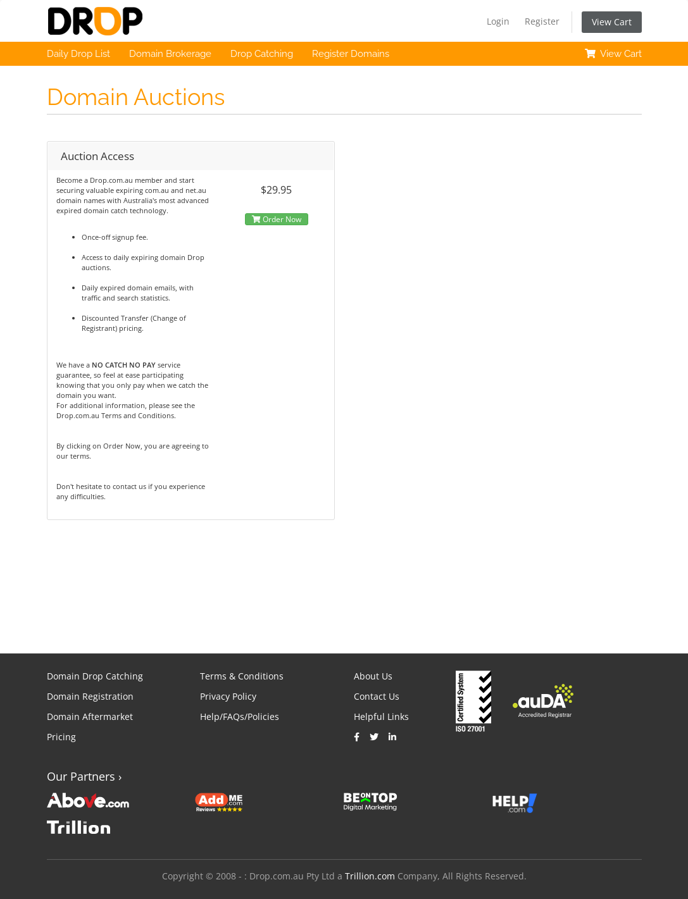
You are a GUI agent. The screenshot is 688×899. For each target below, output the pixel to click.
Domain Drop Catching (95, 676)
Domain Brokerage (170, 53)
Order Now (276, 219)
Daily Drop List (78, 53)
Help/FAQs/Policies (239, 716)
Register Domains (350, 53)
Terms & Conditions (242, 676)
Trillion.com (370, 876)
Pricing (61, 737)
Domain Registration (90, 696)
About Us (373, 676)
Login (498, 21)
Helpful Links (381, 716)
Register (542, 21)
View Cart (612, 22)
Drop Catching (261, 53)
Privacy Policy (228, 696)
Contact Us (376, 696)
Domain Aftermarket (90, 716)
